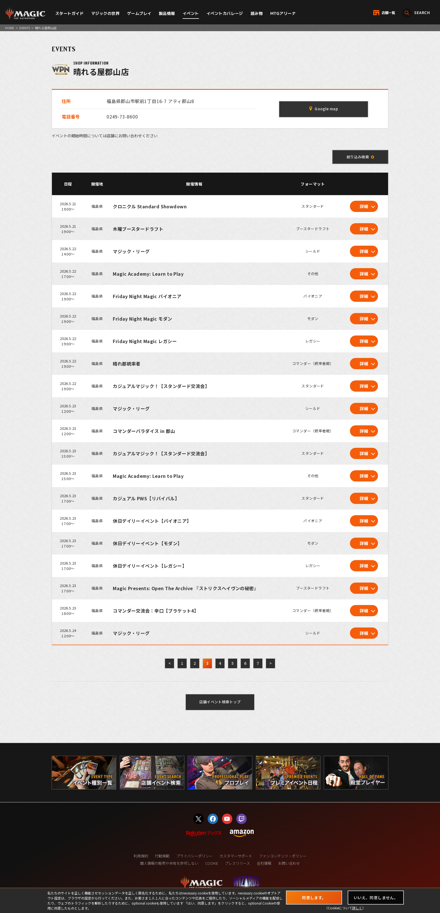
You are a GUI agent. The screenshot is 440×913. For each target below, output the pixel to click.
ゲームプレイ (139, 13)
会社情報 (264, 863)
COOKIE (211, 863)
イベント (191, 13)
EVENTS (24, 28)
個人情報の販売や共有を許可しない (169, 863)
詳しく (357, 907)
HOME (9, 28)
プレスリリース (237, 863)
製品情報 (167, 13)
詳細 (364, 206)
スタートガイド (69, 13)
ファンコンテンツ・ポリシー (282, 856)
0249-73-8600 (122, 116)
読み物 (257, 13)
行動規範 (162, 856)
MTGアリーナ (283, 13)
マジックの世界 (105, 13)
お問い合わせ (289, 863)
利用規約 (141, 856)
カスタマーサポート (235, 856)
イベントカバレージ (225, 13)
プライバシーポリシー (194, 856)
